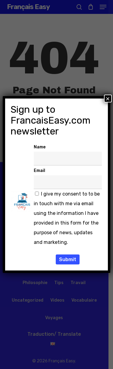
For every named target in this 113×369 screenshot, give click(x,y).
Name (40, 147)
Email (39, 170)
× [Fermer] (108, 98)
